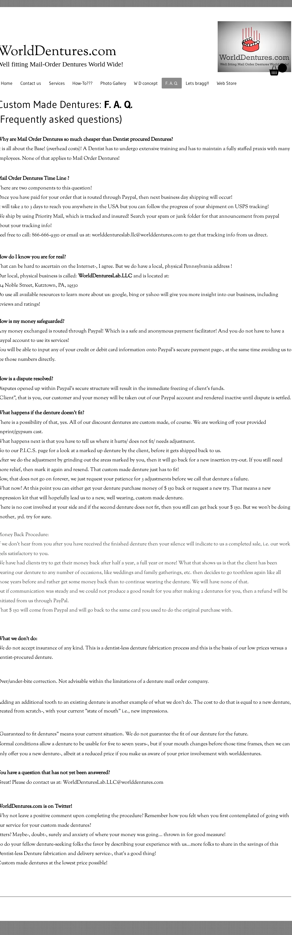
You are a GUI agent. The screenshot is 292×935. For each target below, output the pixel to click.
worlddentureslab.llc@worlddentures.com (137, 235)
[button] (278, 69)
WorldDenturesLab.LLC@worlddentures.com (113, 782)
